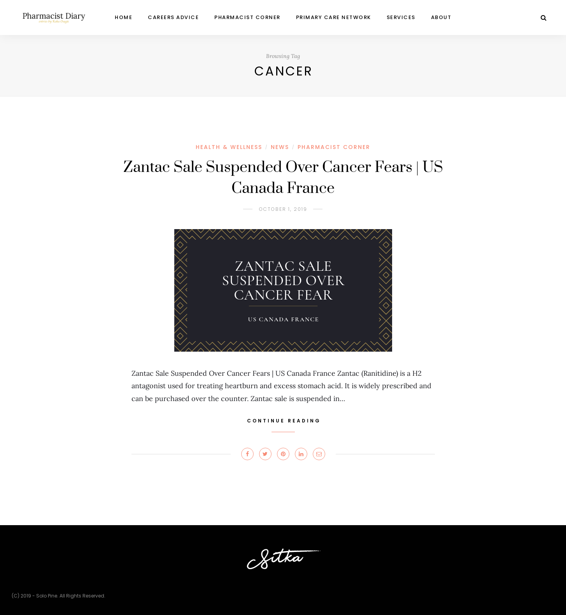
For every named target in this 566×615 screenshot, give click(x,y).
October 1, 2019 (283, 209)
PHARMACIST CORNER (247, 17)
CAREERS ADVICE (173, 17)
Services (401, 17)
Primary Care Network (333, 17)
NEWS (280, 147)
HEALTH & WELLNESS (229, 147)
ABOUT (441, 17)
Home (123, 17)
